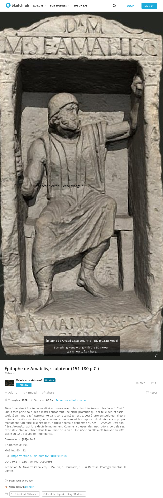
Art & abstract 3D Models (24, 494)
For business (58, 5)
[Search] (114, 6)
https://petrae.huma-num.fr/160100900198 (39, 456)
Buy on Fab (81, 5)
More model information (72, 400)
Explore (38, 5)
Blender (29, 486)
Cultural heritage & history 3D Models (63, 494)
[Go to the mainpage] (17, 6)
